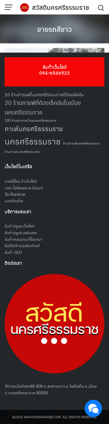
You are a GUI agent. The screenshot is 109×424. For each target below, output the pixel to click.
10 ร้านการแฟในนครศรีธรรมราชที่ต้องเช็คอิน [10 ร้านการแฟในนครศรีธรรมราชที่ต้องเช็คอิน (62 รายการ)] (44, 94)
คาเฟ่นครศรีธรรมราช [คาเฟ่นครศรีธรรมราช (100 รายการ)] (34, 128)
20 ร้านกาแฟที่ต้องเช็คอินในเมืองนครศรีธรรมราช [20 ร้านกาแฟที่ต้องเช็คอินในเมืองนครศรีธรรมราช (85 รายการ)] (43, 107)
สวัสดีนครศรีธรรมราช (60, 7)
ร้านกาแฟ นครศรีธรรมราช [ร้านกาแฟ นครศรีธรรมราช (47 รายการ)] (22, 151)
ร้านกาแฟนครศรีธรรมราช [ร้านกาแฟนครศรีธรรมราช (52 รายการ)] (81, 142)
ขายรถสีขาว (54, 29)
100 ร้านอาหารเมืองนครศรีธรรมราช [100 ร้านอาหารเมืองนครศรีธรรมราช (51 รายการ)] (30, 120)
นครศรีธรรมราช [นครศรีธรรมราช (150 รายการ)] (33, 141)
